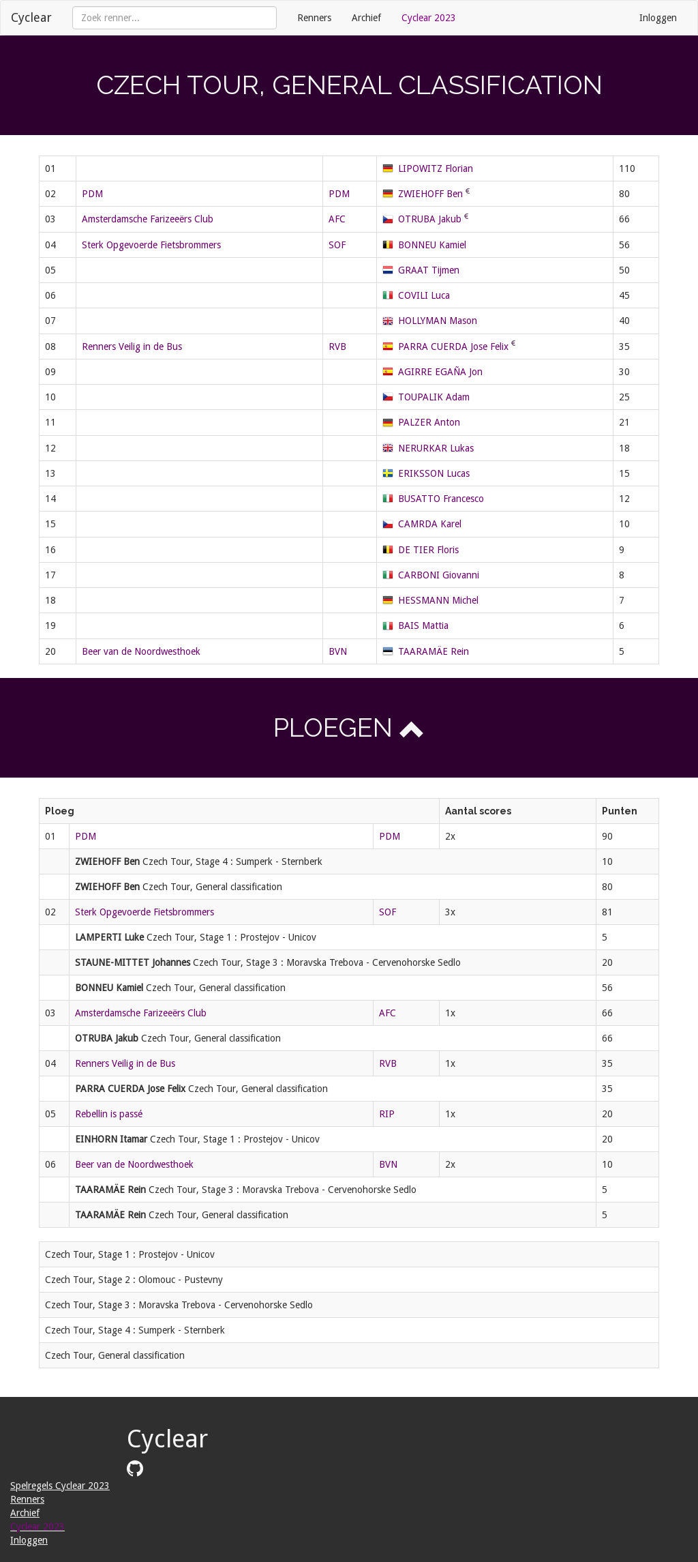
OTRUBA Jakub (429, 218)
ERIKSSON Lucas (434, 473)
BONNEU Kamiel (432, 244)
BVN (338, 651)
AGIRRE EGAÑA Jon (440, 371)
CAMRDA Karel (429, 523)
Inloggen (658, 17)
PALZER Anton (429, 422)
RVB (337, 346)
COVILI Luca (424, 295)
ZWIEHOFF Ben (430, 193)
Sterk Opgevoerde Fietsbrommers (151, 244)
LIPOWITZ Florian (435, 168)
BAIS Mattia (423, 625)
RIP (387, 1113)
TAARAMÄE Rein (433, 651)
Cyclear (31, 17)
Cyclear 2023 (428, 17)
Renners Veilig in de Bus (132, 346)
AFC (337, 218)
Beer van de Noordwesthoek (141, 651)
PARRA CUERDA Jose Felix (453, 346)
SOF (337, 244)
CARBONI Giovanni (438, 575)
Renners (314, 17)
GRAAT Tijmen (428, 270)
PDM (92, 193)
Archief (366, 17)
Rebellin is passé (108, 1113)
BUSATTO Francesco (441, 498)
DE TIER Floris (428, 549)
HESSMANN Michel (438, 600)
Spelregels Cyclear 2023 (60, 1485)
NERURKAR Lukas (436, 448)
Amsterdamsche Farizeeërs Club (147, 218)
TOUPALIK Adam (434, 397)
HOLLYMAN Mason (437, 320)
